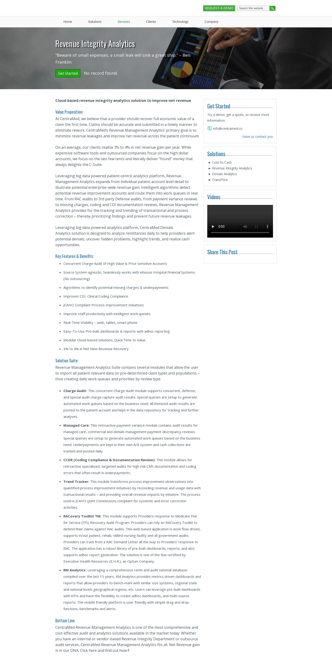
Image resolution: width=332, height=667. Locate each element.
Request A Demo (219, 8)
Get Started (68, 73)
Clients (151, 22)
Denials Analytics (224, 174)
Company (211, 22)
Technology (180, 22)
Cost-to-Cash (222, 162)
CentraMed (75, 4)
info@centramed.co (227, 128)
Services (124, 22)
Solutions (94, 22)
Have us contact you (257, 136)
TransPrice (220, 179)
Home (67, 22)
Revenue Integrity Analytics (232, 168)
